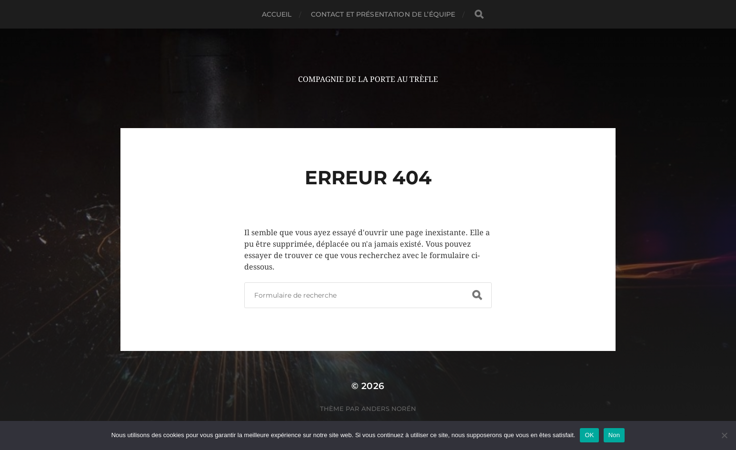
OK (589, 435)
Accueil (277, 14)
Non (614, 435)
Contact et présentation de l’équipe (383, 14)
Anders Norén (388, 408)
